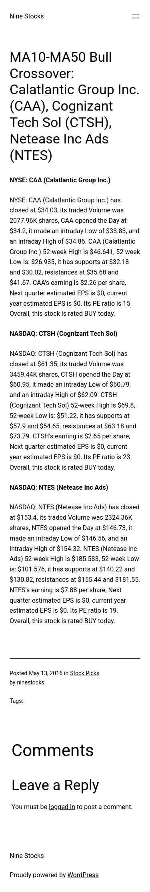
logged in (62, 807)
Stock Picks (84, 673)
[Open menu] (135, 16)
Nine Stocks (27, 16)
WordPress (83, 875)
